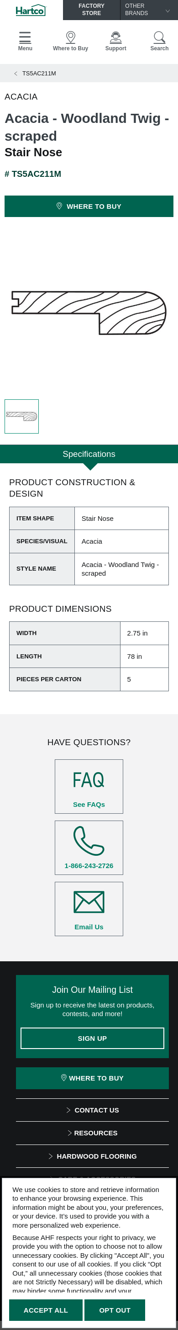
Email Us (89, 909)
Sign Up (92, 1038)
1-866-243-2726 (89, 847)
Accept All (46, 1310)
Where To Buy (92, 1078)
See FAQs (89, 786)
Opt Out (115, 1310)
